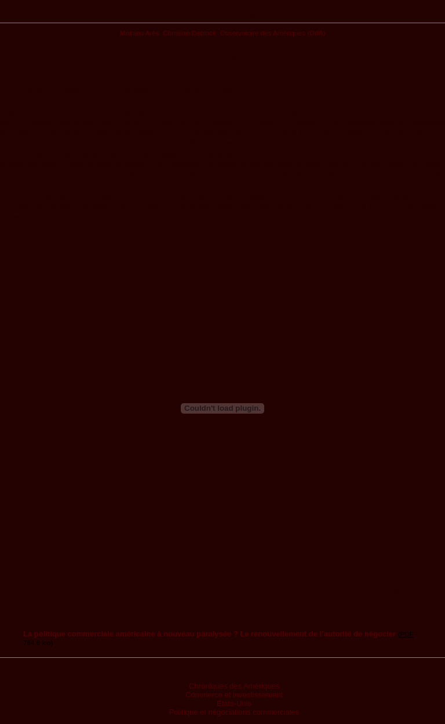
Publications (222, 15)
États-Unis (234, 703)
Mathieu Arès (139, 33)
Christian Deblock (189, 33)
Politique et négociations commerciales (234, 712)
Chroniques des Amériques (234, 686)
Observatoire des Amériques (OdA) (272, 33)
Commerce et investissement (234, 694)
